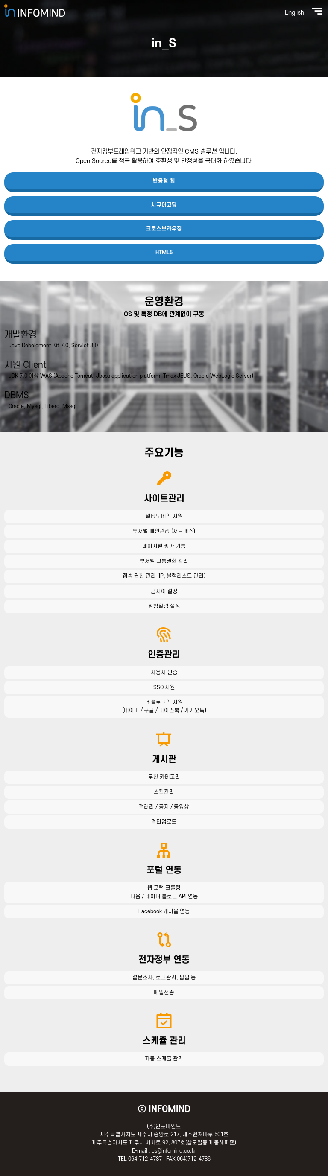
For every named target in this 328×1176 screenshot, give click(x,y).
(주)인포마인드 (34, 10)
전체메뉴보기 (317, 11)
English (294, 12)
